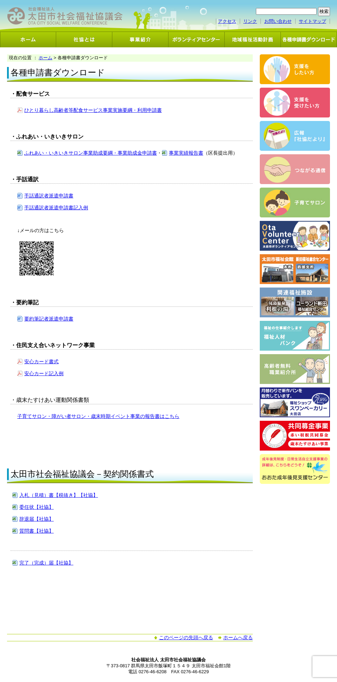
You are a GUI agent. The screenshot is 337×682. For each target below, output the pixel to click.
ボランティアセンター (196, 39)
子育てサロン (295, 202)
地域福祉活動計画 (253, 39)
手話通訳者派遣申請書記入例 (56, 207)
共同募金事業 (295, 436)
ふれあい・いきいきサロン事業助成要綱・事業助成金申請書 (90, 153)
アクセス (227, 21)
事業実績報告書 (186, 153)
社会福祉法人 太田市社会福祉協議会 (65, 16)
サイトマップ (312, 21)
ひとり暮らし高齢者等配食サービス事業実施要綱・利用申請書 (93, 110)
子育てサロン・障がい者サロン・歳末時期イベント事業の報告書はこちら (98, 416)
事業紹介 (140, 39)
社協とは (84, 39)
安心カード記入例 (44, 373)
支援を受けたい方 (295, 102)
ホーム (28, 39)
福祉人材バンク (295, 336)
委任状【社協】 (36, 507)
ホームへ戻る (238, 637)
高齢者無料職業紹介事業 (295, 369)
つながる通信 (295, 169)
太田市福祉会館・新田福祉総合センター (295, 269)
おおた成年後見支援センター (295, 469)
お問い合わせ (278, 21)
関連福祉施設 (295, 302)
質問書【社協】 (36, 531)
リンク (250, 21)
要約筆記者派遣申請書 (48, 319)
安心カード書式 (41, 361)
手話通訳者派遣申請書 (48, 195)
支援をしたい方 (295, 69)
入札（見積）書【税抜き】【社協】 (58, 495)
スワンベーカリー (295, 402)
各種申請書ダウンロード (309, 39)
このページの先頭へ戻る (186, 637)
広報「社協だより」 (295, 136)
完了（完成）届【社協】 (46, 563)
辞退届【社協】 (36, 519)
